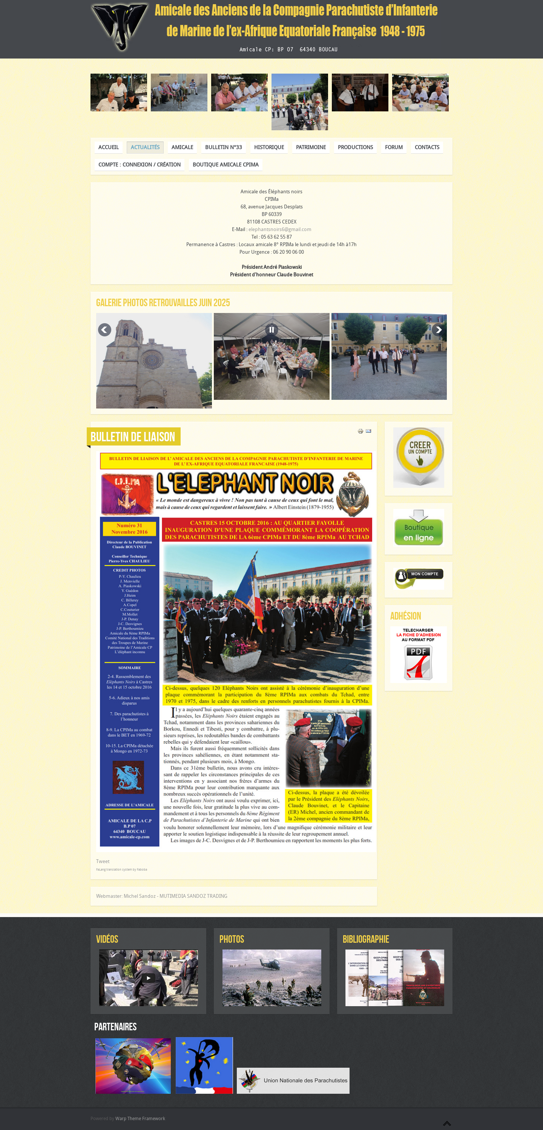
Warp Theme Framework (140, 1118)
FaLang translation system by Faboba (121, 869)
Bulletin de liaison (132, 436)
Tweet (102, 861)
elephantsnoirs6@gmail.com (279, 229)
